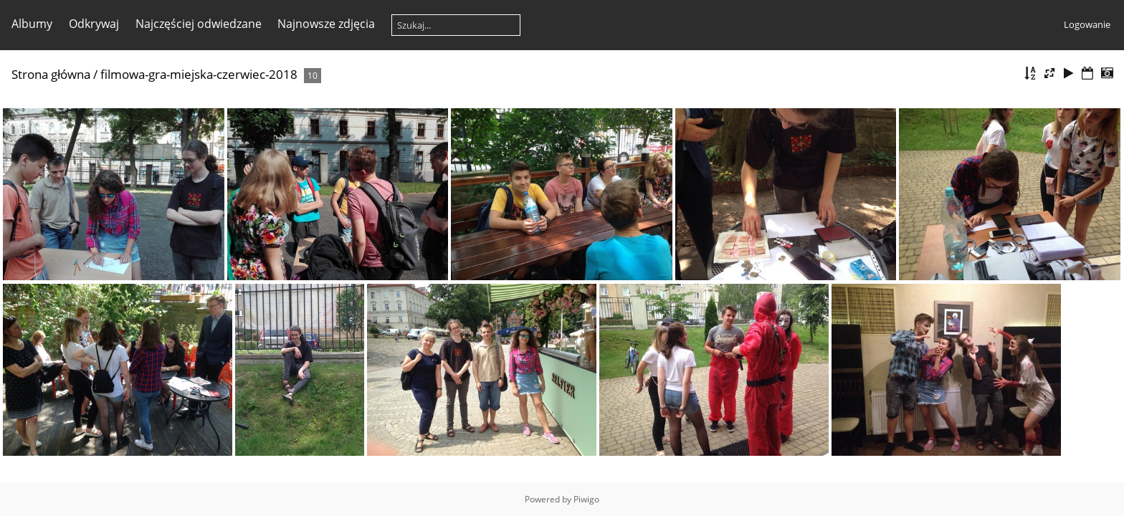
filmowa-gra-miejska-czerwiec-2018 (198, 74)
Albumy (31, 24)
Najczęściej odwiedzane (198, 24)
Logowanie (1087, 24)
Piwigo (586, 499)
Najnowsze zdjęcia (326, 24)
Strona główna (50, 74)
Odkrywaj (94, 24)
